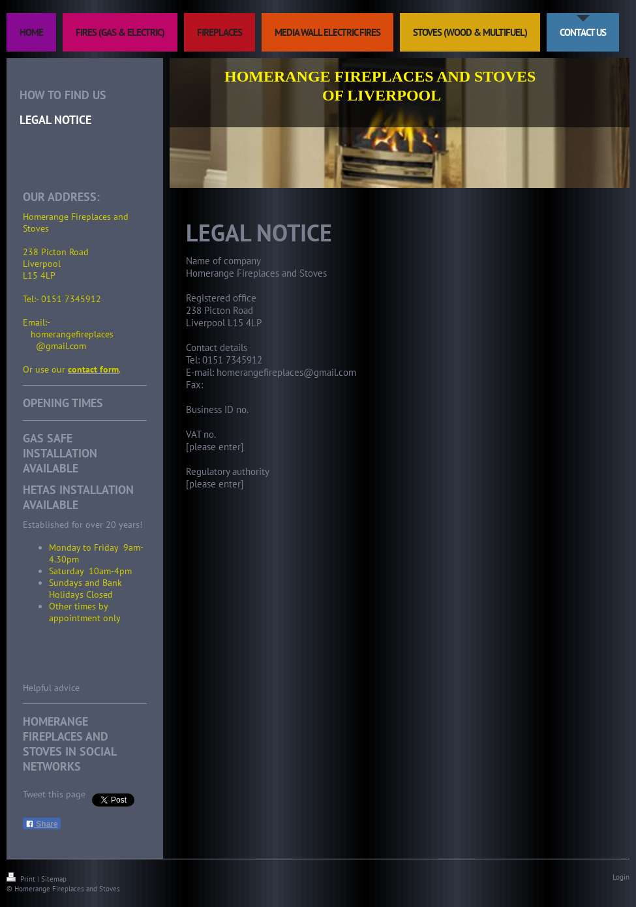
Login (621, 877)
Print (22, 879)
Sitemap (54, 879)
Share (41, 824)
